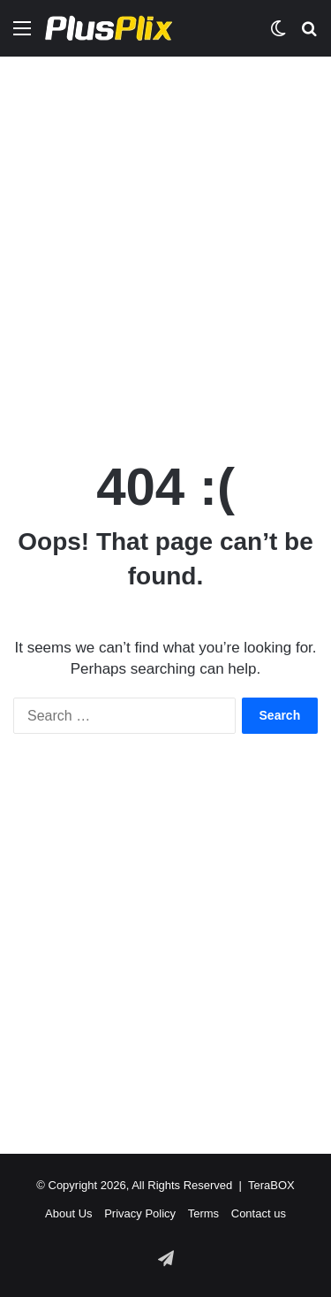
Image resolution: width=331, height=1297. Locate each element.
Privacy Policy (140, 1213)
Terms (203, 1213)
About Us (68, 1213)
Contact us (258, 1213)
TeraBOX (271, 1185)
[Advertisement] (165, 240)
